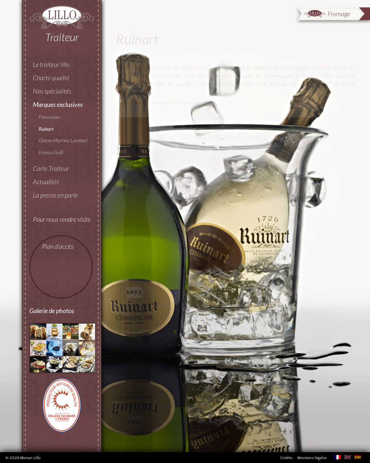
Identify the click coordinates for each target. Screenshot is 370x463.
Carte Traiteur (51, 168)
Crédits (286, 458)
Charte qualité (51, 78)
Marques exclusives (58, 104)
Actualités (46, 182)
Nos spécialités (52, 91)
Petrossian (49, 117)
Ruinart (46, 129)
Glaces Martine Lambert (63, 140)
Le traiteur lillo (51, 64)
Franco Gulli (51, 152)
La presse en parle (55, 195)
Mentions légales (312, 458)
